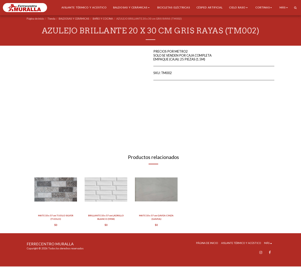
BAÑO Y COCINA (103, 18)
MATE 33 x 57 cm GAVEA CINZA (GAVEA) (156, 217)
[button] (295, 7)
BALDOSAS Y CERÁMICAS (74, 18)
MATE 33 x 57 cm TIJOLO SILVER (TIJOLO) (56, 217)
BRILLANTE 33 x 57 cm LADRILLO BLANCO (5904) (106, 217)
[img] (55, 189)
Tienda (51, 18)
